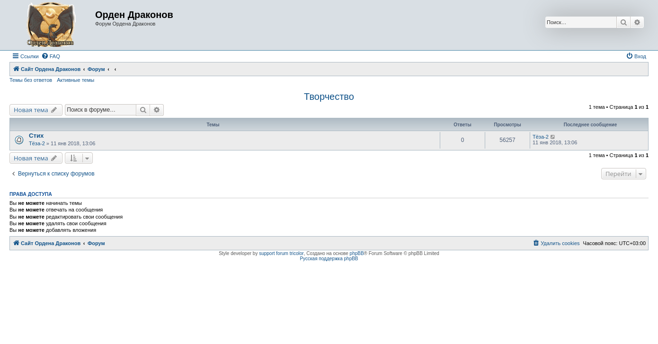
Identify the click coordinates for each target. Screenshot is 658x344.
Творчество (329, 96)
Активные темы (75, 80)
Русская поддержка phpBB (329, 258)
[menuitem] (50, 56)
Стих (36, 135)
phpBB (357, 253)
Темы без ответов (30, 80)
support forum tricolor (281, 253)
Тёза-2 (37, 143)
